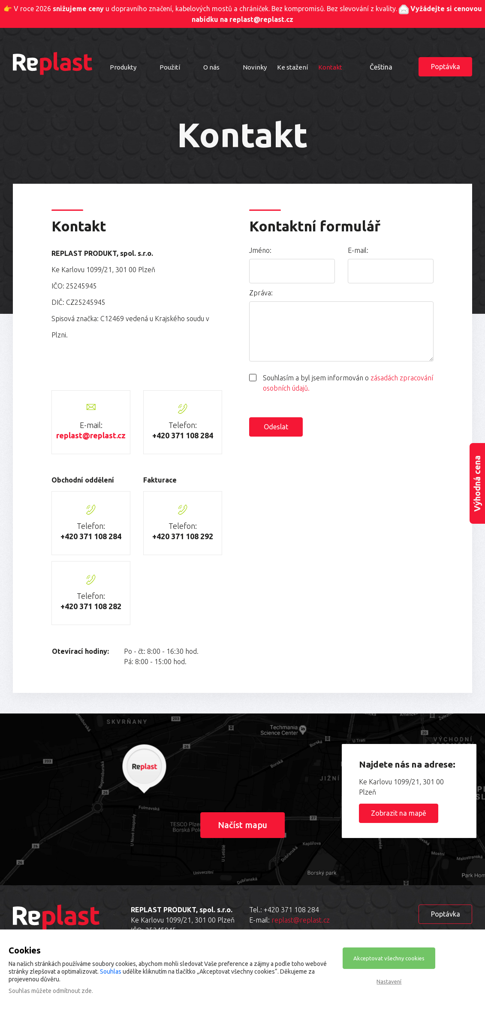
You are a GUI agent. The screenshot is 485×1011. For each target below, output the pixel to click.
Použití (170, 67)
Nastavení (389, 981)
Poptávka (445, 66)
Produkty (123, 67)
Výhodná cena (477, 483)
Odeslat (276, 427)
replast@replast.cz (91, 435)
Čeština (381, 67)
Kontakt (330, 67)
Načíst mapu (242, 825)
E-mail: (358, 250)
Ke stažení (292, 67)
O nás (211, 67)
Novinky (255, 67)
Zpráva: (261, 293)
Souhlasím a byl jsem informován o (348, 383)
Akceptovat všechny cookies (389, 958)
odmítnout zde (72, 990)
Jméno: (260, 250)
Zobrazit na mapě (398, 813)
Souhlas (110, 971)
